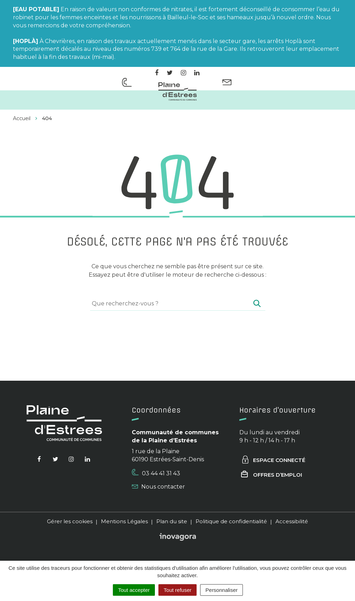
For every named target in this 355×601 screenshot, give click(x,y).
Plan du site (171, 521)
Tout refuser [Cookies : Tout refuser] (177, 590)
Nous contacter (158, 486)
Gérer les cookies (70, 521)
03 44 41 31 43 (156, 473)
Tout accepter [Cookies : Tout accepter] (134, 590)
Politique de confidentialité (231, 521)
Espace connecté (273, 460)
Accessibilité (291, 521)
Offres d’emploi (271, 474)
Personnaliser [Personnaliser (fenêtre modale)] (221, 590)
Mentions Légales (124, 521)
